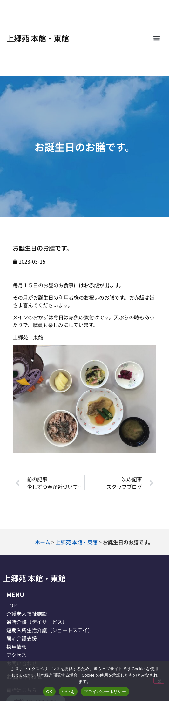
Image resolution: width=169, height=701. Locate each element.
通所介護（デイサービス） (36, 622)
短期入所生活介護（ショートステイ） (49, 630)
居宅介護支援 (21, 638)
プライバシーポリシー (105, 691)
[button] (156, 38)
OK (49, 691)
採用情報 (16, 646)
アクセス (16, 655)
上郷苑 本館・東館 (37, 38)
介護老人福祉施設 (26, 613)
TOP (11, 605)
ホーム (42, 542)
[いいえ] (158, 681)
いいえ (68, 691)
